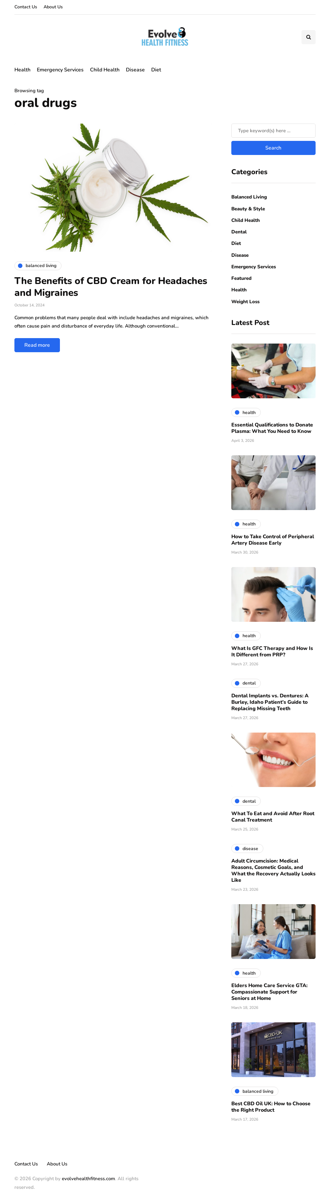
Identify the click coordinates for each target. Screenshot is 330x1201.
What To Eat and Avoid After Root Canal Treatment (272, 817)
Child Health (105, 69)
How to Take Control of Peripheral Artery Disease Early (272, 540)
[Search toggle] (308, 37)
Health (22, 69)
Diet (156, 69)
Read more (37, 345)
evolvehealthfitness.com (88, 1178)
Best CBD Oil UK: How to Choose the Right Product (270, 1107)
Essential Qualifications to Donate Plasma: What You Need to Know (272, 428)
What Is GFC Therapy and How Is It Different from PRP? (272, 651)
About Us (53, 7)
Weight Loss (245, 301)
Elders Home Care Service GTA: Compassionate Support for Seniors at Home (269, 992)
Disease (135, 69)
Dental (239, 232)
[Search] (273, 131)
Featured (241, 278)
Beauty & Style (248, 209)
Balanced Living (249, 197)
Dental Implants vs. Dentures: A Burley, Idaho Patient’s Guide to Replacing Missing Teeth (270, 702)
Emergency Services (60, 69)
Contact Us (25, 7)
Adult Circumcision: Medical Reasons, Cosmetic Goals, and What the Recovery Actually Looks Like (273, 870)
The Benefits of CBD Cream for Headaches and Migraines (110, 287)
